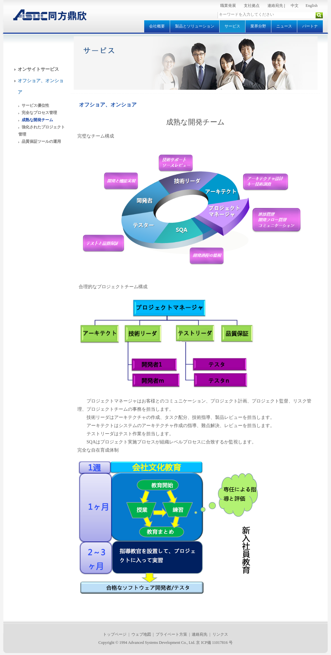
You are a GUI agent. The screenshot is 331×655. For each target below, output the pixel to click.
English (311, 5)
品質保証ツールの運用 (41, 141)
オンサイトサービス (38, 69)
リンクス (220, 634)
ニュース (284, 26)
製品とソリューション (194, 26)
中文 (295, 5)
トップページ (115, 634)
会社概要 (157, 26)
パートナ (310, 26)
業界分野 (258, 26)
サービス (232, 26)
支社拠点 (252, 5)
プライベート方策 (171, 634)
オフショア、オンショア (108, 104)
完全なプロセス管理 (39, 112)
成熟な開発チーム (37, 120)
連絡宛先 (275, 5)
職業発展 (228, 5)
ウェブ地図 (141, 634)
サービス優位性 (35, 105)
